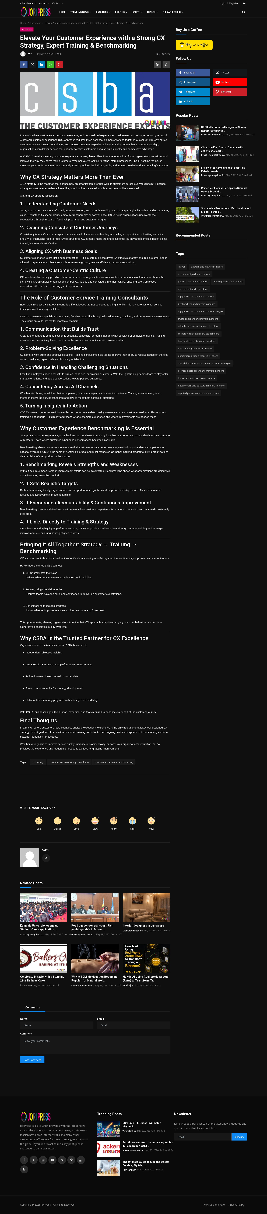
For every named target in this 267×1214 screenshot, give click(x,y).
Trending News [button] (80, 12)
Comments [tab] (32, 1007)
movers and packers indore (193, 289)
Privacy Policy (236, 1204)
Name (23, 1018)
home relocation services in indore (196, 378)
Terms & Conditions (212, 1204)
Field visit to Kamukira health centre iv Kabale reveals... (223, 169)
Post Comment (32, 1060)
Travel (181, 266)
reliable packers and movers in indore (198, 326)
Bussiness (35, 22)
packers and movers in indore (207, 266)
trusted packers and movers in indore (198, 318)
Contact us (57, 3)
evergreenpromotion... (212, 215)
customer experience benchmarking (114, 762)
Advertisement (28, 3)
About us (44, 3)
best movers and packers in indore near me (201, 385)
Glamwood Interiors (133, 930)
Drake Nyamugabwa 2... (32, 934)
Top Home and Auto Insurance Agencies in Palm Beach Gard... (147, 1144)
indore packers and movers (228, 281)
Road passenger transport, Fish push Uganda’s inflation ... (92, 927)
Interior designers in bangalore (143, 925)
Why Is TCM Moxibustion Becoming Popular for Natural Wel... (94, 978)
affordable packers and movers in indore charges (204, 363)
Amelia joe (128, 985)
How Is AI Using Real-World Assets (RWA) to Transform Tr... (145, 978)
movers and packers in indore (194, 274)
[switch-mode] (244, 3)
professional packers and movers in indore (201, 370)
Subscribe (239, 1137)
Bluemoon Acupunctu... (82, 985)
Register (233, 3)
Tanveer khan (129, 1169)
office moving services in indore (195, 348)
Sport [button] (137, 12)
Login (222, 3)
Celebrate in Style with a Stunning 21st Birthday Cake (42, 978)
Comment (26, 1033)
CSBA (45, 849)
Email (100, 1018)
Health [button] (152, 12)
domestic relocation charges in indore (198, 355)
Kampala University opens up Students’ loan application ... (39, 927)
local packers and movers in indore (196, 341)
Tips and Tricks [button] (173, 12)
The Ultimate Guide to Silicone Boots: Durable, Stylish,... (145, 1163)
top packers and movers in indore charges (200, 311)
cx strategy (38, 762)
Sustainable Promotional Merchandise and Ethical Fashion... (226, 210)
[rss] (24, 1169)
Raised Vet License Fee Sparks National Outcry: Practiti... (224, 190)
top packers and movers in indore (196, 296)
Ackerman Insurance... (133, 1150)
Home (62, 11)
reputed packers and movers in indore (198, 393)
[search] (244, 12)
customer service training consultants (69, 762)
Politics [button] (121, 12)
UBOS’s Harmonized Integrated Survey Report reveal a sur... (223, 129)
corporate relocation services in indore (198, 333)
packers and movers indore (193, 281)
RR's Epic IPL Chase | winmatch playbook (141, 1124)
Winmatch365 (129, 1130)
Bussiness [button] (103, 12)
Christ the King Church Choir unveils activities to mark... (222, 149)
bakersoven (26, 985)
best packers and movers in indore (196, 303)
